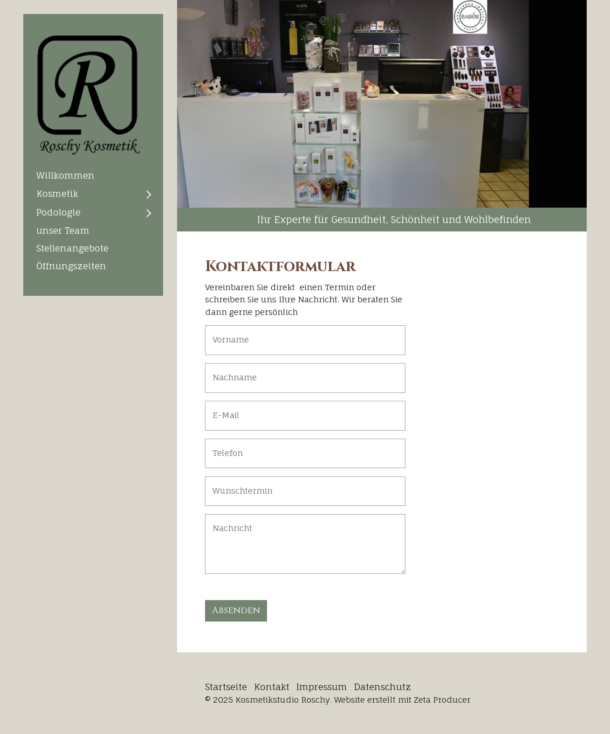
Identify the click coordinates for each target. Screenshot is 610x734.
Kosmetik (57, 193)
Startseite (226, 686)
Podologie (58, 212)
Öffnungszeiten (71, 266)
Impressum (321, 686)
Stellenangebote (72, 248)
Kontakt (271, 686)
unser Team (62, 230)
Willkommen (65, 175)
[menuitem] (93, 175)
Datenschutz (382, 686)
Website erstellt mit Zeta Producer (402, 700)
